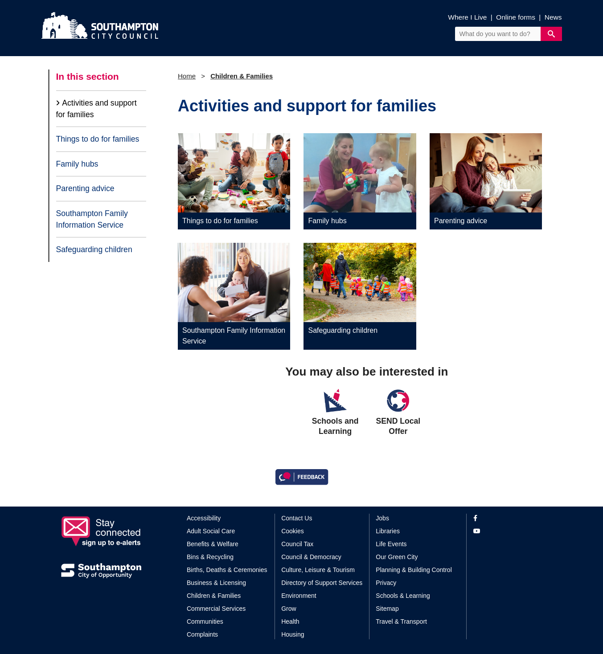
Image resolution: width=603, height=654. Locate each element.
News (553, 17)
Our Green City (397, 556)
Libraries (388, 531)
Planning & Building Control (413, 569)
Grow (288, 608)
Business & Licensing (216, 582)
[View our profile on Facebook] (507, 518)
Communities (205, 621)
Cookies (292, 531)
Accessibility (204, 518)
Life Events (391, 544)
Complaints (202, 634)
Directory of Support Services (321, 582)
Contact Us (296, 518)
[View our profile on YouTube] (507, 531)
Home (187, 76)
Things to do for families (97, 139)
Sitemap (387, 608)
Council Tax (297, 544)
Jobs (382, 518)
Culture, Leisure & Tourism (318, 569)
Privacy (386, 582)
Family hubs (77, 163)
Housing (292, 634)
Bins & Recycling (210, 556)
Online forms (515, 17)
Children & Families (241, 76)
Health (290, 621)
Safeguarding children (94, 249)
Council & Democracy (311, 556)
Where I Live (467, 17)
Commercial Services (216, 608)
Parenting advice (85, 188)
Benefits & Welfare (212, 544)
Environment (298, 595)
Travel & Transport (401, 621)
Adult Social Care (211, 531)
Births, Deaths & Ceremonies (227, 569)
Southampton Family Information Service (92, 219)
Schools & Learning (403, 595)
